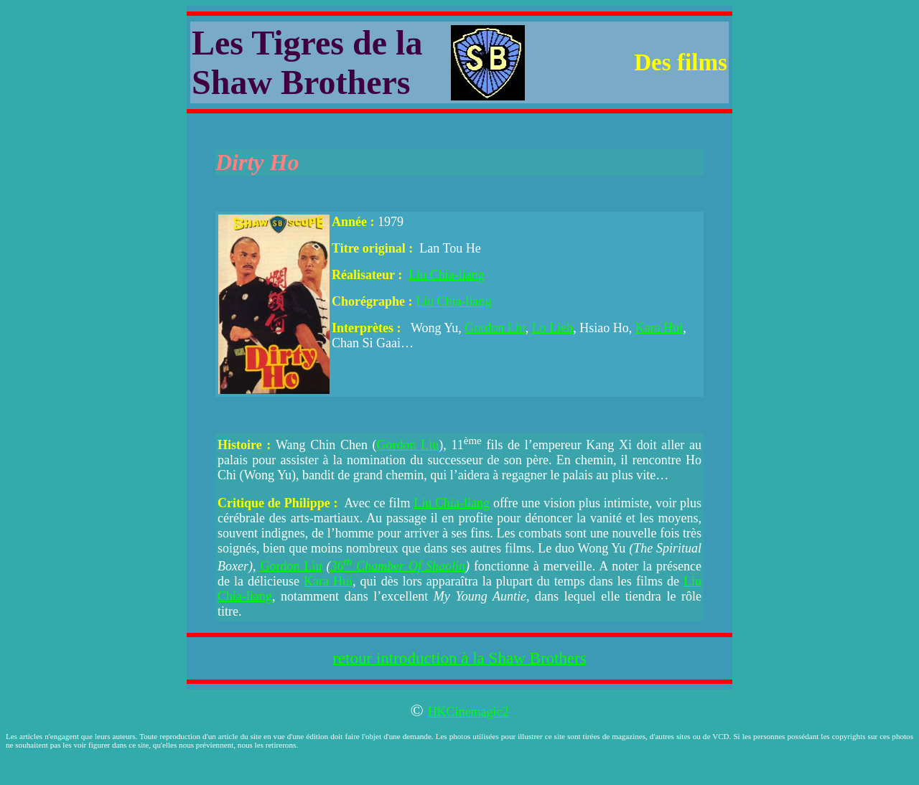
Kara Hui (659, 328)
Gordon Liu (495, 328)
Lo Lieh (552, 328)
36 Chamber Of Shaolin (397, 566)
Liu (419, 275)
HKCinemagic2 (468, 712)
